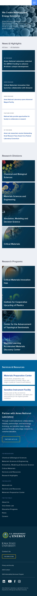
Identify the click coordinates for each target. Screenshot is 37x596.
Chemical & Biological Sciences (14, 457)
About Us (5, 502)
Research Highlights (10, 475)
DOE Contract (6, 570)
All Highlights (14, 47)
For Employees (9, 556)
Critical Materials (8, 468)
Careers (5, 516)
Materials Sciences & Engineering (15, 461)
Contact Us (6, 551)
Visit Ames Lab (8, 505)
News (4, 513)
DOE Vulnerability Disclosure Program (13, 574)
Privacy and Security (8, 565)
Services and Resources (11, 472)
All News (5, 47)
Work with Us (7, 485)
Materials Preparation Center (13, 492)
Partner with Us (11, 439)
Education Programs (10, 509)
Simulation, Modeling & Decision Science (18, 465)
